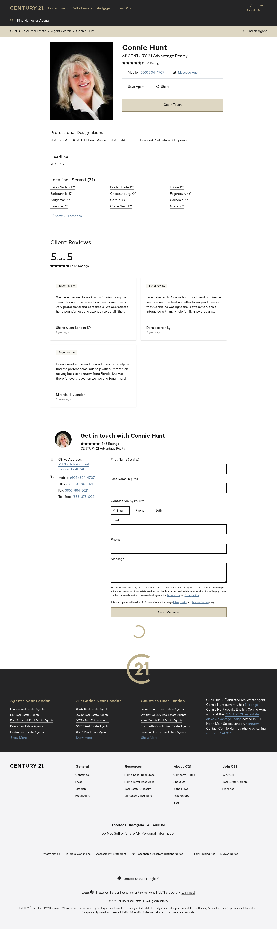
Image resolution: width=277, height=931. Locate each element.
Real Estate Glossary (137, 789)
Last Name (124, 479)
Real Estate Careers (235, 782)
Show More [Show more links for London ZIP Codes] (84, 738)
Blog (176, 802)
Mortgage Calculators (138, 795)
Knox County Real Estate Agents (161, 720)
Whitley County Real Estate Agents (163, 715)
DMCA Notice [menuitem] (229, 854)
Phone (139, 510)
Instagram (136, 825)
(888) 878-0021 (84, 497)
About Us (179, 782)
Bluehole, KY (59, 206)
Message (117, 559)
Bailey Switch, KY (62, 187)
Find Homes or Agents (30, 20)
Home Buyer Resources (139, 782)
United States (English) (138, 878)
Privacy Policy (180, 602)
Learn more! (188, 892)
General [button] (82, 766)
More (261, 7)
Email (120, 510)
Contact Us (82, 775)
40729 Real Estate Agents (92, 720)
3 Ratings (154, 63)
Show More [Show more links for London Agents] (18, 738)
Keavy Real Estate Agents (26, 726)
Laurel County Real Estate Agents (162, 709)
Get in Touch (173, 105)
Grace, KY (177, 206)
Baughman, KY (60, 200)
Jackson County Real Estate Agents (163, 732)
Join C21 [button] (230, 766)
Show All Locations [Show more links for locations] (66, 216)
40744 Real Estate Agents (92, 709)
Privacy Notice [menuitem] (51, 854)
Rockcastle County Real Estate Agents (165, 726)
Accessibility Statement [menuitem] (111, 854)
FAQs (78, 782)
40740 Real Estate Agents (92, 715)
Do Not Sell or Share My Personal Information (138, 834)
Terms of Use (173, 595)
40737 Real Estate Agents (92, 726)
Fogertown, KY (180, 194)
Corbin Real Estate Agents (27, 732)
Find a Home (56, 8)
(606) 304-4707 (151, 72)
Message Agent (189, 72)
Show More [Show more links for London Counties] (149, 738)
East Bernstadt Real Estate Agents (31, 720)
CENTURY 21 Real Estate (28, 31)
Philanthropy (181, 795)
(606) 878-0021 (81, 484)
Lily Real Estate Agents (25, 715)
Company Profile (184, 775)
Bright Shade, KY (122, 187)
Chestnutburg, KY (123, 194)
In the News (180, 789)
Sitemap (80, 789)
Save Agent (133, 87)
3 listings (251, 705)
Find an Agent (255, 31)
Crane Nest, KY (121, 206)
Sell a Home (81, 8)
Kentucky (252, 724)
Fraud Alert (82, 795)
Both (158, 510)
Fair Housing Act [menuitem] (204, 854)
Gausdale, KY (179, 200)
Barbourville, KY (61, 194)
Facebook (119, 825)
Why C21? (229, 775)
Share (162, 87)
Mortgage (103, 8)
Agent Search (61, 31)
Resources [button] (133, 766)
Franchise (228, 789)
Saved (251, 7)
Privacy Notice (192, 595)
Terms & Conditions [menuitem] (78, 854)
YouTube (158, 825)
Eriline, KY (177, 187)
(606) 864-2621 (76, 490)
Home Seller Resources (139, 775)
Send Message (168, 612)
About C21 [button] (182, 766)
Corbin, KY (117, 200)
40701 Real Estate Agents (92, 732)
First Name (125, 459)
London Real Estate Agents (27, 709)
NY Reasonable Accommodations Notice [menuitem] (157, 854)
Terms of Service (200, 602)
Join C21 (122, 8)
